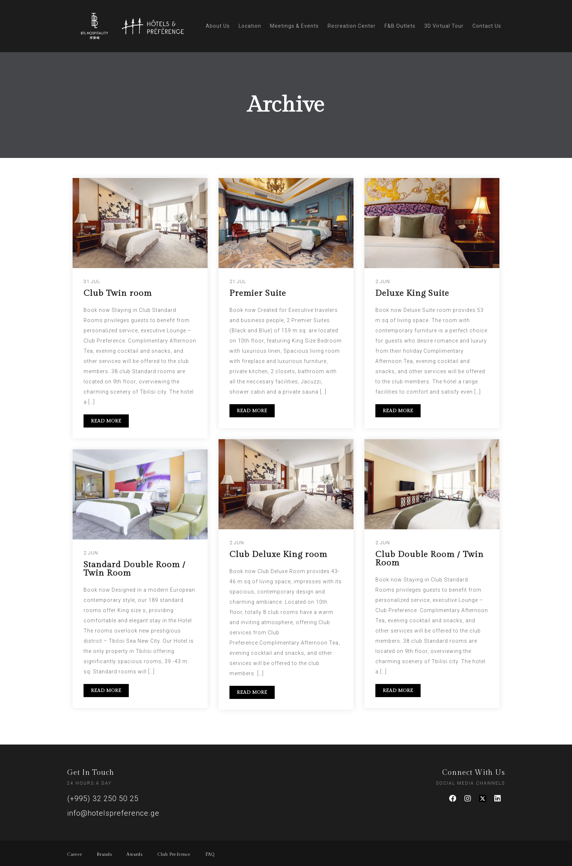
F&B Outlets (400, 25)
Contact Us (486, 25)
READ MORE (106, 421)
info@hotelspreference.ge (113, 813)
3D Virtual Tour (444, 25)
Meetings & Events (294, 25)
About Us (218, 25)
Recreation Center (352, 25)
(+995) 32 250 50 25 (103, 798)
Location (250, 25)
